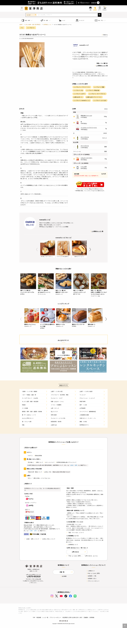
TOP (34, 617)
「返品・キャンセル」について (75, 532)
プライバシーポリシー (92, 581)
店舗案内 (86, 617)
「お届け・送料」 (73, 465)
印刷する (105, 34)
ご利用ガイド (90, 570)
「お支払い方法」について (47, 539)
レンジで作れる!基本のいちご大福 (47, 325)
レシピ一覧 (45, 617)
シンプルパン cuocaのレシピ (82, 100)
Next (90, 249)
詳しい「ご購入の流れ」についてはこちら (38, 478)
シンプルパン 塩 (78, 90)
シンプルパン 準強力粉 (92, 90)
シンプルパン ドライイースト (82, 87)
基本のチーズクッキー (62, 292)
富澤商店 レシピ (47, 24)
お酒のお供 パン (78, 97)
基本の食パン (91, 324)
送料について (39, 462)
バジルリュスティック (79, 292)
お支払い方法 (47, 472)
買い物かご (30, 462)
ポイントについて (49, 462)
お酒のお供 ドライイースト (94, 97)
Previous (36, 249)
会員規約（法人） (91, 578)
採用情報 (92, 617)
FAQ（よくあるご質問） (93, 573)
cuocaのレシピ (84, 45)
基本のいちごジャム (30, 324)
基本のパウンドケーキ (78, 324)
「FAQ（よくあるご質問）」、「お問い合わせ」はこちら (82, 556)
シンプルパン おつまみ (99, 100)
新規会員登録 (38, 455)
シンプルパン (31, 27)
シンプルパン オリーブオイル (97, 93)
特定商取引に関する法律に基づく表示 (72, 617)
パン (22, 27)
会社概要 (64, 576)
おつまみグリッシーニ (44, 292)
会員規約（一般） (91, 576)
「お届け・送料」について (31, 539)
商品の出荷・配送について (34, 472)
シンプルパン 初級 (99, 87)
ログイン (30, 455)
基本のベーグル (60, 324)
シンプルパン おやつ (79, 93)
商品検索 (39, 617)
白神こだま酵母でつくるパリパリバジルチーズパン (99, 293)
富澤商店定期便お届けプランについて (65, 462)
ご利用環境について (72, 544)
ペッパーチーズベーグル (27, 292)
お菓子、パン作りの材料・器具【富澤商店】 (30, 24)
